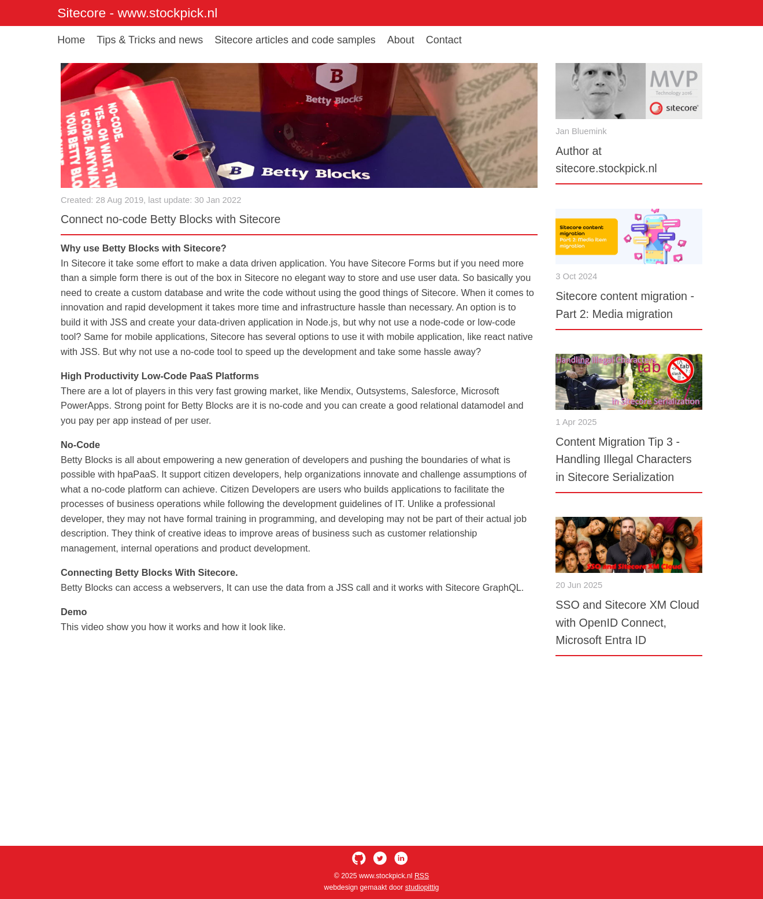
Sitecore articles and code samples (295, 40)
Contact (444, 40)
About (400, 40)
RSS (421, 876)
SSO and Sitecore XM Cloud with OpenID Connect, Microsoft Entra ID (627, 622)
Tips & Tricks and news (150, 40)
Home (71, 40)
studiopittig (422, 887)
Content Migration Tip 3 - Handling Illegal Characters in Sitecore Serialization (623, 459)
